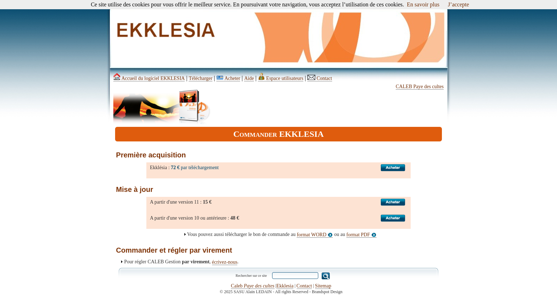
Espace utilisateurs (280, 78)
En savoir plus (423, 4)
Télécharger (200, 78)
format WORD (315, 234)
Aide (249, 78)
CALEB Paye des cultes (420, 86)
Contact (319, 78)
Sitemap (323, 286)
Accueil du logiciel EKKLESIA (149, 78)
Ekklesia (284, 286)
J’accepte (458, 4)
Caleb (252, 286)
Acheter (228, 78)
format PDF (361, 234)
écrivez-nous (225, 262)
